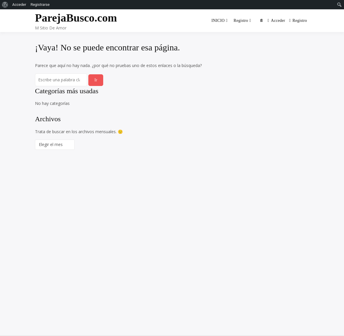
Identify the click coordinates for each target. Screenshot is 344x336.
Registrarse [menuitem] (40, 4)
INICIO (217, 20)
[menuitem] (5, 4)
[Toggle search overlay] (261, 20)
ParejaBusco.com (76, 18)
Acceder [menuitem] (19, 4)
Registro (241, 20)
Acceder (276, 20)
